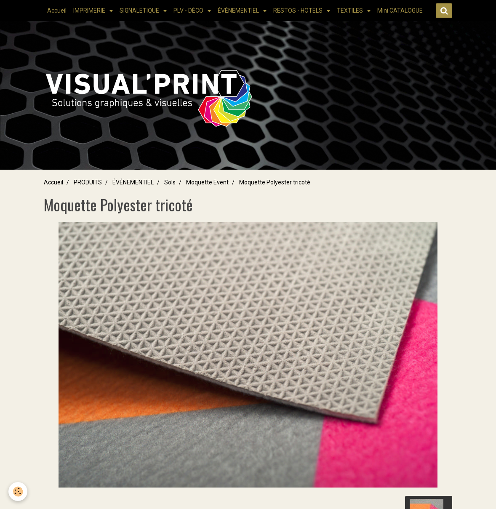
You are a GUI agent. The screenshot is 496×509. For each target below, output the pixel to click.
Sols (170, 182)
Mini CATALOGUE (400, 10)
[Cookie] (17, 491)
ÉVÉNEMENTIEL (239, 10)
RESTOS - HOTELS (298, 10)
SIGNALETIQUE (140, 10)
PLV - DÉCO (189, 10)
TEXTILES (350, 10)
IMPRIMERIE (90, 10)
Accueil (57, 10)
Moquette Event (207, 182)
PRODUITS (88, 182)
